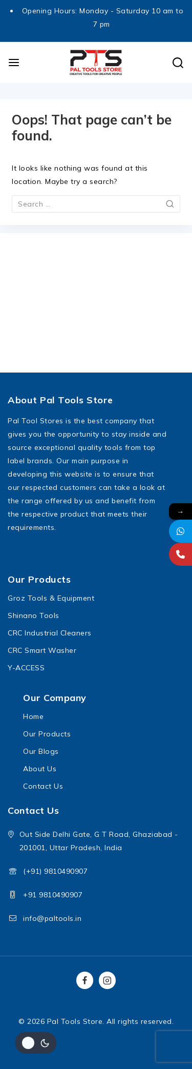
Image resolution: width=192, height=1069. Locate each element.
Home (33, 716)
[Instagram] (107, 980)
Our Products (47, 733)
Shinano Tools (33, 615)
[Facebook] (85, 980)
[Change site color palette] (35, 1043)
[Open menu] (14, 62)
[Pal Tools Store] (96, 62)
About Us (39, 768)
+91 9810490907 (52, 894)
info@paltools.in (52, 918)
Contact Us (43, 786)
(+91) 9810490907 (55, 871)
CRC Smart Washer (42, 650)
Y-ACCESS (26, 667)
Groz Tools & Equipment (51, 598)
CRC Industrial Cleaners (50, 633)
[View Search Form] (178, 62)
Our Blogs (41, 751)
